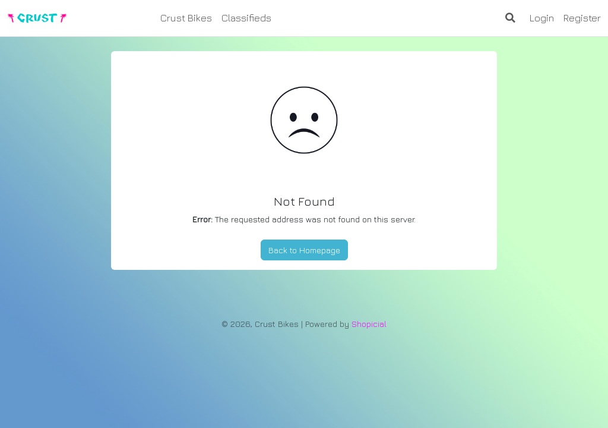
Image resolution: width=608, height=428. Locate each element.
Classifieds (246, 18)
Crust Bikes (186, 18)
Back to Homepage (304, 250)
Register (582, 18)
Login (542, 18)
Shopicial (369, 324)
